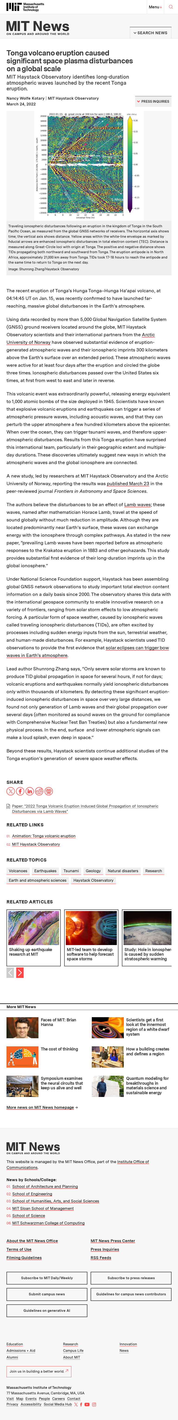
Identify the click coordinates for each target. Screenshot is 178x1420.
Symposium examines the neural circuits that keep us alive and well (62, 1083)
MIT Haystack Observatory (36, 844)
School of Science (28, 1215)
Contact (73, 1399)
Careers (58, 1399)
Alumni (12, 1357)
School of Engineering (32, 1194)
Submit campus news (47, 1294)
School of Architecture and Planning (45, 1186)
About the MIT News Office (32, 1240)
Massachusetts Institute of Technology (38, 1388)
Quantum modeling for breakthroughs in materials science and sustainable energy (147, 1085)
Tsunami (71, 871)
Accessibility (31, 1404)
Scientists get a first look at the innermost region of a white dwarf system (147, 1027)
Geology (93, 871)
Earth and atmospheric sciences (38, 880)
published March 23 (128, 483)
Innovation (128, 1344)
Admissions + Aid (20, 1351)
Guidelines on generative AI (46, 1311)
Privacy (12, 1404)
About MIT (71, 1357)
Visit (10, 1399)
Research (153, 871)
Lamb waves (137, 504)
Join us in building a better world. (39, 1371)
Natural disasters (123, 871)
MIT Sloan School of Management (43, 1208)
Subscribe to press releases (131, 1278)
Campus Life (73, 1351)
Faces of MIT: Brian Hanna (58, 1022)
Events (31, 1399)
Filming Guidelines (24, 1257)
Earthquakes (45, 871)
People (44, 1399)
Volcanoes (18, 871)
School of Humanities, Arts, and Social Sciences (55, 1201)
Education (14, 1344)
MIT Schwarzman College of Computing (48, 1223)
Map (19, 1399)
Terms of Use (19, 1249)
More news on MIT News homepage (40, 1107)
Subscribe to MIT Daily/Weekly (47, 1278)
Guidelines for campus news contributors (131, 1294)
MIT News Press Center (113, 1240)
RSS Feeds (101, 1257)
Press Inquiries (105, 1249)
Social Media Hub (58, 1404)
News (124, 1351)
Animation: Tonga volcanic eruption (44, 836)
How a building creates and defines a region (147, 1051)
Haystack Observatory (93, 880)
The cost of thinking (59, 1049)
